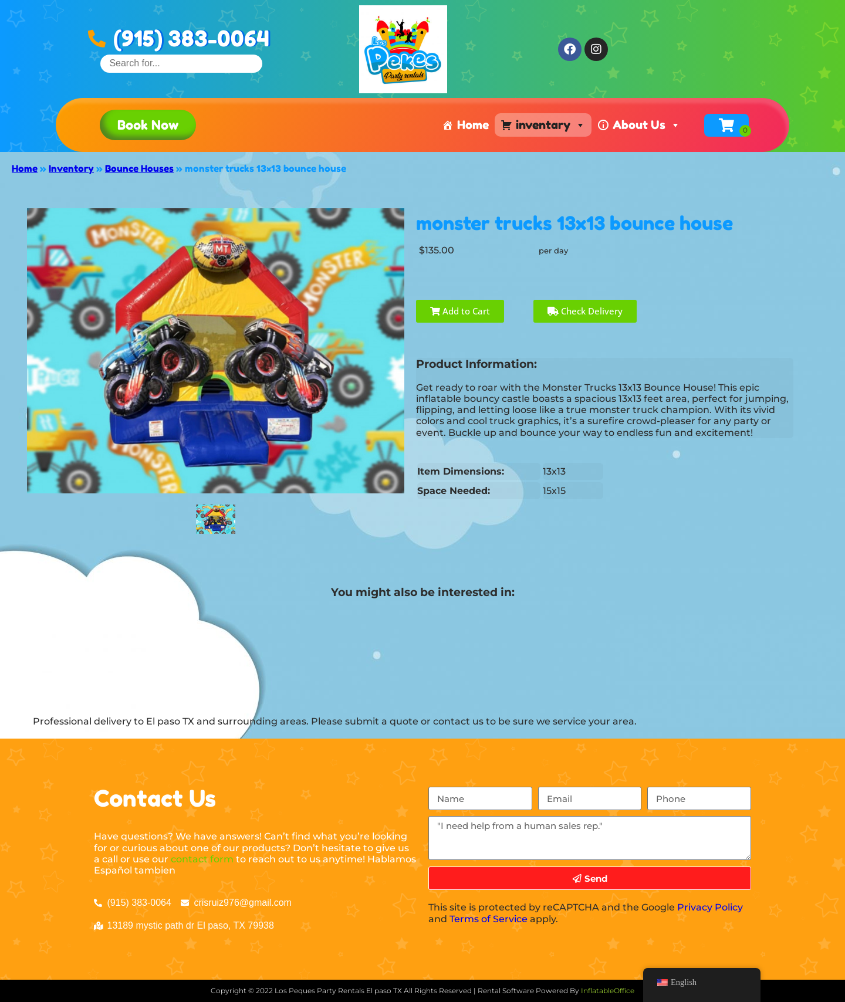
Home (473, 125)
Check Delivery (585, 311)
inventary (551, 125)
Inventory (71, 168)
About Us (647, 125)
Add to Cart (460, 311)
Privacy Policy (710, 907)
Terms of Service (488, 919)
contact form (202, 859)
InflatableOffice (607, 990)
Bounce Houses (139, 168)
